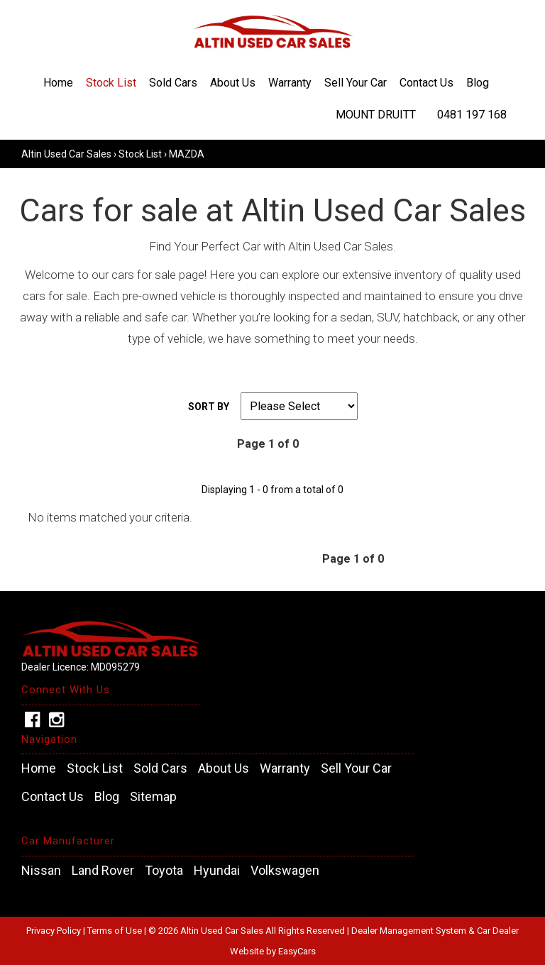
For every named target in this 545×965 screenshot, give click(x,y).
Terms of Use (115, 930)
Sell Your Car (355, 82)
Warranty (290, 82)
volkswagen (285, 871)
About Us (232, 82)
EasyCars (297, 951)
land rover (103, 871)
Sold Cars (173, 82)
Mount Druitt (376, 114)
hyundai (217, 871)
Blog (477, 82)
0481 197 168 (472, 114)
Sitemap (153, 797)
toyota (164, 871)
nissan (41, 871)
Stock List (111, 82)
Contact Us (426, 82)
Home (58, 82)
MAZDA (186, 154)
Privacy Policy (54, 930)
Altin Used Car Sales (66, 154)
